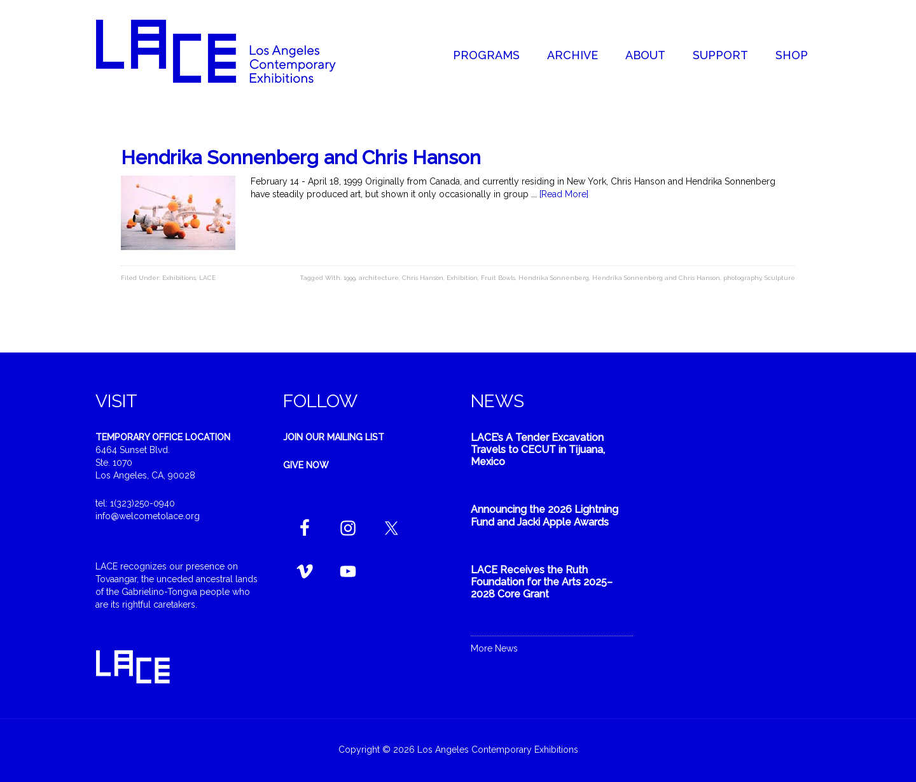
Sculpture (780, 277)
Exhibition (462, 277)
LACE (207, 277)
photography (742, 277)
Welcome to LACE (229, 51)
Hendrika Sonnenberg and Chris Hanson (301, 157)
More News (494, 648)
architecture (379, 277)
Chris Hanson (422, 277)
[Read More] (563, 194)
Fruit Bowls (498, 277)
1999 (350, 277)
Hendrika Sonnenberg (553, 277)
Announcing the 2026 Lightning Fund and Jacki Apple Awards (544, 515)
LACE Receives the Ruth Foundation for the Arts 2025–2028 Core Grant (542, 582)
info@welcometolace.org (147, 516)
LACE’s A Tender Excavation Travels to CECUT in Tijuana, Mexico (538, 449)
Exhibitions (179, 277)
